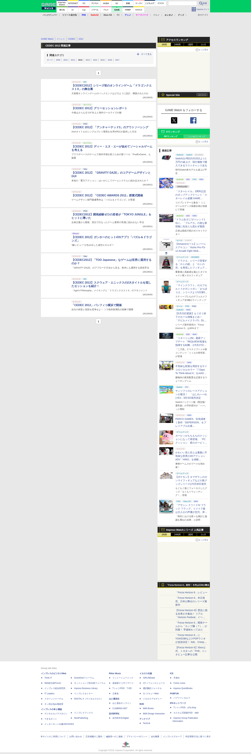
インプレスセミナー (83, 693)
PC (118, 15)
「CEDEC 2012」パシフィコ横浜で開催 (96, 305)
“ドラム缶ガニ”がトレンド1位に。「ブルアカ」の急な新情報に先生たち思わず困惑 (191, 223)
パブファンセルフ (181, 698)
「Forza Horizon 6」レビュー (191, 592)
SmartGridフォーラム (84, 678)
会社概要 (155, 736)
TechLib (146, 723)
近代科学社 (114, 713)
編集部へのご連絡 (114, 736)
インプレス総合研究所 (54, 688)
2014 (95, 60)
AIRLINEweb (149, 678)
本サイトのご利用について (53, 736)
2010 (65, 60)
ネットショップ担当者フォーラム (89, 683)
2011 (73, 60)
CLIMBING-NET (119, 708)
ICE (171, 673)
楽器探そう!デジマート (123, 683)
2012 (80, 60)
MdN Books (148, 708)
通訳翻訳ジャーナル (152, 688)
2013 (88, 60)
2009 (58, 60)
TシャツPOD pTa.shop (184, 707)
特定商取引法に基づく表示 (198, 736)
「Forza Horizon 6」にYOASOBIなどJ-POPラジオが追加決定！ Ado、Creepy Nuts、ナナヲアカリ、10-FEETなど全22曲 (190, 642)
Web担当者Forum (52, 683)
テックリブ (144, 719)
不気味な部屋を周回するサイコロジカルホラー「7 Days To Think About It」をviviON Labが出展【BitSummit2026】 (191, 373)
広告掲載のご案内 (94, 736)
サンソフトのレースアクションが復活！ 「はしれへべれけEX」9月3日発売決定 (191, 394)
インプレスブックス (83, 713)
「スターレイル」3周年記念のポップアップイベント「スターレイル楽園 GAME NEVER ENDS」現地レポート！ (191, 198)
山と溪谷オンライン (121, 703)
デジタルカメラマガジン (55, 713)
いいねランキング (197, 136)
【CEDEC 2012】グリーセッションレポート (99, 108)
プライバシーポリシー (136, 736)
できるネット (50, 719)
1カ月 (203, 44)
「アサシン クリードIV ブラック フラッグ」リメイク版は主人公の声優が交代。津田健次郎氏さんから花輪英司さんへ (191, 512)
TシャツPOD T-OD (122, 688)
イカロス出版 (145, 673)
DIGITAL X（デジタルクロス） (88, 699)
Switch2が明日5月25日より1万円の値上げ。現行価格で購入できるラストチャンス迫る (191, 162)
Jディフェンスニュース (154, 683)
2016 (110, 60)
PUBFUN (174, 693)
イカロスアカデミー (152, 699)
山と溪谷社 (114, 699)
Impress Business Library (86, 688)
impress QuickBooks (182, 688)
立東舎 (115, 693)
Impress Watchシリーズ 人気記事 (185, 529)
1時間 (164, 44)
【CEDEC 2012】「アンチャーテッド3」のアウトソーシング (109, 127)
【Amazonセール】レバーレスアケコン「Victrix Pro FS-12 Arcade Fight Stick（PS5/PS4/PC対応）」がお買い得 (190, 250)
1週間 (190, 44)
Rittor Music (115, 673)
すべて (50, 60)
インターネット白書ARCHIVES (59, 724)
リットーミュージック (122, 678)
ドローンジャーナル (53, 699)
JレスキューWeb (151, 693)
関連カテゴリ (57, 55)
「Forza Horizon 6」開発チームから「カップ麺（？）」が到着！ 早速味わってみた (191, 626)
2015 (102, 60)
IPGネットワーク (178, 703)
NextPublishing (81, 718)
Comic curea (179, 683)
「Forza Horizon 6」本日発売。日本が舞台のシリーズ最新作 (191, 601)
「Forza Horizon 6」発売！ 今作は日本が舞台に (188, 586)
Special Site (173, 95)
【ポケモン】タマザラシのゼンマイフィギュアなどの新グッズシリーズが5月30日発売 (191, 480)
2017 (117, 60)
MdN (141, 704)
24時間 (177, 44)
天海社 (176, 678)
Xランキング (173, 131)
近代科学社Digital (120, 718)
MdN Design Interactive (154, 713)
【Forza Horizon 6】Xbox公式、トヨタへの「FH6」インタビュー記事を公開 (191, 651)
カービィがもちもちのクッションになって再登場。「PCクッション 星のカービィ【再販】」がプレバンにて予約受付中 (191, 442)
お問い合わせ (75, 736)
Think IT (48, 678)
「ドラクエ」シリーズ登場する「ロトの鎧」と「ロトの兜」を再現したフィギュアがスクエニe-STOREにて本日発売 (191, 267)
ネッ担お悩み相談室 (53, 704)
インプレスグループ (172, 736)
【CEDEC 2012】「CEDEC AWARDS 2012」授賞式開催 (107, 195)
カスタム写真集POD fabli (186, 713)
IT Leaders (49, 693)
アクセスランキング (177, 39)
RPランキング (170, 136)
